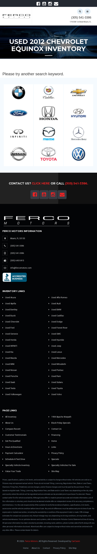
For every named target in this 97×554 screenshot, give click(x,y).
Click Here (41, 183)
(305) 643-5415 (17, 260)
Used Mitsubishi (57, 364)
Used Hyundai (56, 340)
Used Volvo (55, 394)
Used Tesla (8, 388)
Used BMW (55, 310)
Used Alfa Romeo (58, 297)
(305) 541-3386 (81, 17)
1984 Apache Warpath (60, 417)
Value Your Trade (11, 471)
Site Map (54, 471)
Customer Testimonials (14, 435)
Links (52, 447)
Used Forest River (58, 328)
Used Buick (9, 316)
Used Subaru (56, 382)
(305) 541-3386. (76, 183)
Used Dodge (55, 322)
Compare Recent (11, 429)
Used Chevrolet (10, 322)
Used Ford (8, 328)
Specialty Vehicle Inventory (16, 465)
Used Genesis (10, 334)
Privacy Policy (56, 453)
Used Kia (7, 352)
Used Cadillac (56, 316)
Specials (54, 459)
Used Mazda (9, 358)
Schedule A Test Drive (13, 459)
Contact (46, 548)
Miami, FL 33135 (17, 238)
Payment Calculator (12, 453)
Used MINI (8, 364)
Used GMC (55, 334)
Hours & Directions (12, 447)
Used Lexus (55, 352)
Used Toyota (56, 388)
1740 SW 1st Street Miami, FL (80, 22)
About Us (7, 423)
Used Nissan (9, 370)
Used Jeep (55, 346)
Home (53, 441)
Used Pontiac (56, 370)
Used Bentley (9, 310)
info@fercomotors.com (21, 268)
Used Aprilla (9, 303)
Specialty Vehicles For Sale (62, 465)
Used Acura (9, 297)
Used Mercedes (57, 358)
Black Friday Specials (60, 423)
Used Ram (55, 376)
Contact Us (55, 429)
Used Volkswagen (12, 394)
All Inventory (9, 417)
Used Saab (8, 382)
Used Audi (55, 303)
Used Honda (9, 340)
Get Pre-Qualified (11, 441)
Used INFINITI (9, 346)
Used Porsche (10, 376)
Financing (54, 435)
